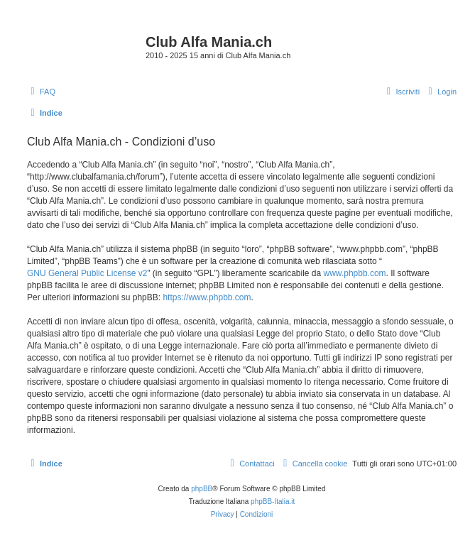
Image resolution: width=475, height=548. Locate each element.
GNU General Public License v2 (87, 273)
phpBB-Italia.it (273, 501)
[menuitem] (41, 91)
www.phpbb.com (355, 273)
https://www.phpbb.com (207, 297)
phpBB (201, 489)
